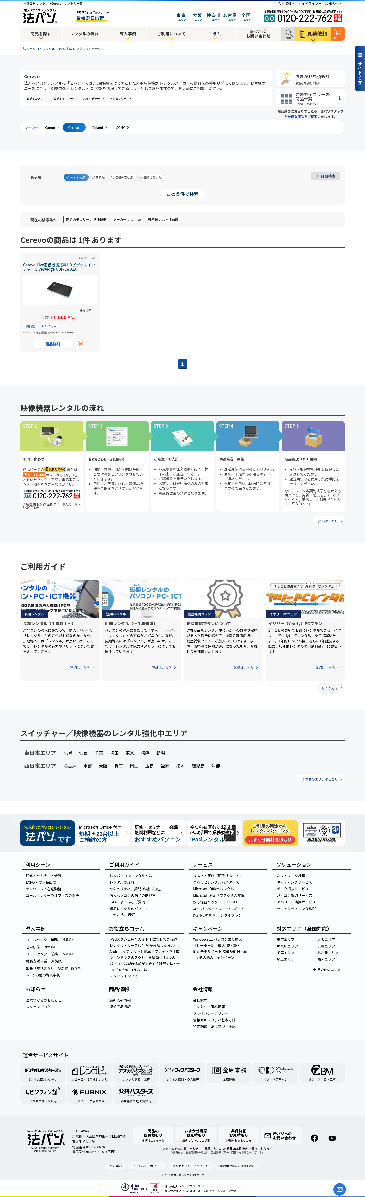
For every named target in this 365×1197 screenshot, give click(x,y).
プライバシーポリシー (211, 1013)
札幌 (68, 753)
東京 (129, 753)
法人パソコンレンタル (39, 48)
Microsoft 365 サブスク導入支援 (218, 895)
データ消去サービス (293, 888)
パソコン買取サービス (294, 895)
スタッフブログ (38, 1006)
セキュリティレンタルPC (297, 908)
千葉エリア (286, 952)
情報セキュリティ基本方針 (214, 1019)
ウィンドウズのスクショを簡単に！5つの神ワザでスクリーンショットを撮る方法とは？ (146, 957)
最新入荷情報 (120, 1000)
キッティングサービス (294, 882)
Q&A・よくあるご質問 (127, 901)
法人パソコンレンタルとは (131, 875)
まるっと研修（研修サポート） (218, 875)
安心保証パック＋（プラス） (216, 901)
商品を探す (41, 34)
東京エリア (286, 939)
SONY (120, 127)
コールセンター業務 (50, 939)
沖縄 (215, 766)
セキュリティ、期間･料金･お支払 (136, 888)
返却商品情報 (120, 1006)
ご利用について (171, 34)
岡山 (134, 766)
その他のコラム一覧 (129, 969)
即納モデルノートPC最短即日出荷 (220, 951)
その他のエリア (328, 969)
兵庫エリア (326, 946)
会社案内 (200, 1000)
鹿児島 (198, 766)
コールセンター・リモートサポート (218, 908)
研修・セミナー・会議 (43, 875)
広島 (149, 766)
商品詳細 (53, 344)
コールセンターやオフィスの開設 (52, 895)
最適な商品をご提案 (302, 116)
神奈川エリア (287, 946)
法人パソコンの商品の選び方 (133, 895)
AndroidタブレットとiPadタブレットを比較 (145, 951)
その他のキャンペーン (214, 957)
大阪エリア (326, 939)
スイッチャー (48, 326)
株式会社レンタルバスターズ (187, 1175)
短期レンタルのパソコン (129, 908)
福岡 (165, 766)
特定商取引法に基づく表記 (214, 1026)
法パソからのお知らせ (43, 1000)
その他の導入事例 (43, 974)
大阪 (103, 766)
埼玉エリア (286, 959)
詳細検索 (328, 175)
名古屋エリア (328, 952)
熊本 (180, 766)
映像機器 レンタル (72, 48)
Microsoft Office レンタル (213, 888)
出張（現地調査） (54, 968)
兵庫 (118, 766)
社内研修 (41, 946)
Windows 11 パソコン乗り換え (217, 939)
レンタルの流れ (84, 34)
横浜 (145, 753)
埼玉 (114, 753)
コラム (215, 34)
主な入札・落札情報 (209, 1006)
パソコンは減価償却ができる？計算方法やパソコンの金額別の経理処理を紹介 (146, 963)
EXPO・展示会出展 (41, 882)
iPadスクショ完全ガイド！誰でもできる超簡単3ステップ (146, 939)
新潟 (160, 753)
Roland (97, 127)
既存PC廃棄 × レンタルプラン (217, 915)
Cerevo (73, 127)
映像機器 (31, 326)
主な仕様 (85, 310)
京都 (87, 766)
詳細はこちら (328, 521)
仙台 (83, 753)
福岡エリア (326, 959)
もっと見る (329, 687)
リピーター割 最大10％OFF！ (218, 945)
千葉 (99, 753)
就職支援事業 (45, 961)
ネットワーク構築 (291, 875)
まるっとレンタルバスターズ (216, 882)
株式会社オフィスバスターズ (182, 1191)
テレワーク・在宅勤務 (43, 888)
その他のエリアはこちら (320, 779)
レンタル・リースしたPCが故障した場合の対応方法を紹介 (146, 945)
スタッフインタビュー (127, 975)
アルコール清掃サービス (296, 901)
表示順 (35, 177)
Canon (50, 127)
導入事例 (128, 34)
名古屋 (70, 766)
